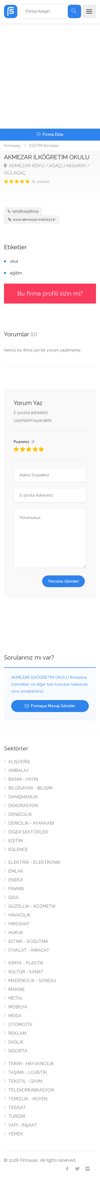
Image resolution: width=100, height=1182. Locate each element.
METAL (15, 998)
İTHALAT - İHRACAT (28, 950)
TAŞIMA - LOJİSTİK (27, 1072)
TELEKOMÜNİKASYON (31, 1090)
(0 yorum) (41, 181)
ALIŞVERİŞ (19, 761)
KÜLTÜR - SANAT (25, 971)
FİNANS (16, 888)
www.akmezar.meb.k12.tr (31, 220)
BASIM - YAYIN (23, 779)
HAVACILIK (19, 915)
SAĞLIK (15, 1042)
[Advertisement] (50, 76)
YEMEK (15, 1133)
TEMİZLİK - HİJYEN (27, 1098)
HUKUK (15, 932)
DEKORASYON (23, 805)
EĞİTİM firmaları (44, 145)
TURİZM (16, 1116)
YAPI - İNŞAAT (22, 1125)
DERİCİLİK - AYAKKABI (31, 823)
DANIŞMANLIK (23, 796)
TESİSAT (17, 1107)
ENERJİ (15, 879)
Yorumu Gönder (63, 581)
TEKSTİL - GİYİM (25, 1081)
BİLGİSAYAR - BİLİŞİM (30, 788)
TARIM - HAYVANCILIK (31, 1063)
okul (14, 261)
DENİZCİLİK (20, 814)
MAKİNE (16, 989)
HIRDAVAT (19, 923)
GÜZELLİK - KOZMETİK (32, 906)
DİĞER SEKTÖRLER (28, 832)
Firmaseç (12, 145)
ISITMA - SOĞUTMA (28, 941)
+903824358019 (23, 211)
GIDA (13, 897)
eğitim (16, 273)
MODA (15, 1015)
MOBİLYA (17, 1006)
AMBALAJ (18, 770)
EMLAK (15, 871)
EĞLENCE (18, 849)
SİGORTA (17, 1050)
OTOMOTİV (20, 1024)
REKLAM (17, 1033)
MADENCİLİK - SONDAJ (32, 980)
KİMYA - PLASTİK (25, 963)
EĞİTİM (15, 840)
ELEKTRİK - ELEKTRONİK (34, 862)
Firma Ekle (50, 134)
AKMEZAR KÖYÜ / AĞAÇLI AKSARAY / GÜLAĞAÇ (47, 169)
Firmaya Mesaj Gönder (50, 706)
